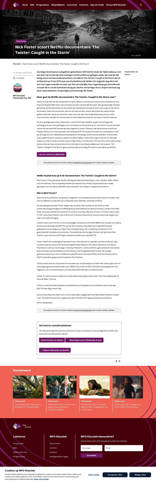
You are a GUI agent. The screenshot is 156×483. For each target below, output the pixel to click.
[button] (141, 5)
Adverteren (55, 444)
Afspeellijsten (58, 5)
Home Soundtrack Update (52, 340)
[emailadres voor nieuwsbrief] (124, 448)
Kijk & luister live (20, 452)
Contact (53, 452)
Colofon (53, 448)
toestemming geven (82, 163)
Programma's (42, 5)
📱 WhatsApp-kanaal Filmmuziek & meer (84, 340)
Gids (32, 5)
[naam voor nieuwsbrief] (91, 448)
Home (25, 5)
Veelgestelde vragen (59, 457)
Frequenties (18, 444)
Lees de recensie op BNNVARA (52, 154)
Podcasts (83, 5)
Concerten (72, 5)
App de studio (97, 5)
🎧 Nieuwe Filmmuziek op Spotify (55, 350)
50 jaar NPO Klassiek (117, 5)
